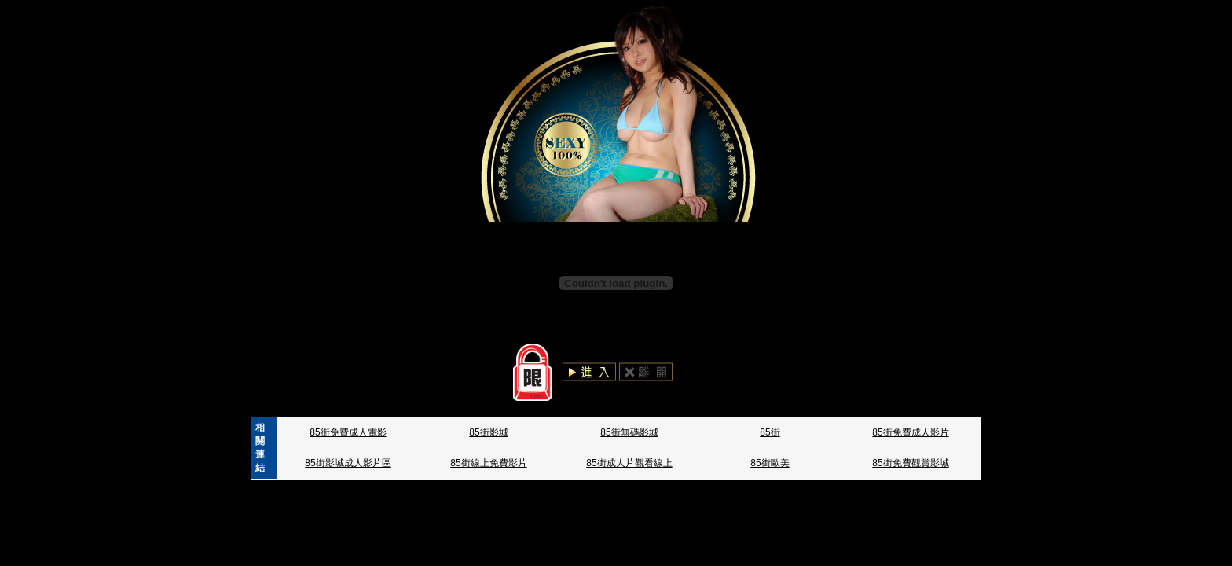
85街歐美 (769, 463)
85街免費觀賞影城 (910, 463)
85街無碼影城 (629, 432)
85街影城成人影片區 (347, 463)
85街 (769, 432)
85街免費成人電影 (348, 432)
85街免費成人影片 (910, 432)
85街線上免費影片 (488, 463)
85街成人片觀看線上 (629, 463)
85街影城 (488, 432)
